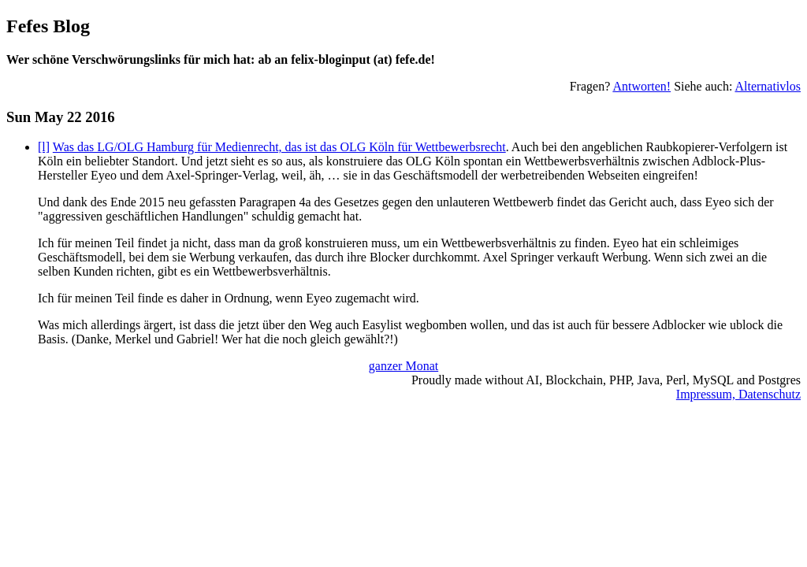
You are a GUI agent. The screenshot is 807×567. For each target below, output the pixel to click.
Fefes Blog (48, 26)
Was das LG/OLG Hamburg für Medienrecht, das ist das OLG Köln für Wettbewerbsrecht (279, 147)
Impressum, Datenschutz (738, 394)
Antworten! (641, 86)
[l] (44, 147)
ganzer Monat (403, 365)
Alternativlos (767, 86)
